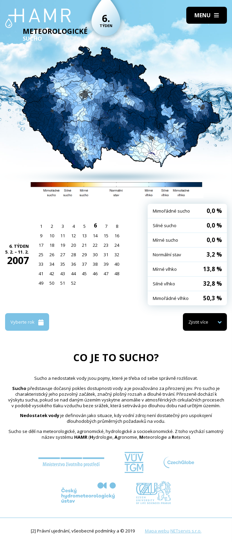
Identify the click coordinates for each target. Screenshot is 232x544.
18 (51, 245)
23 (106, 245)
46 (95, 273)
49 (41, 283)
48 (116, 273)
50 (51, 283)
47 (106, 273)
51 (62, 283)
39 (106, 264)
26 (51, 255)
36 (73, 264)
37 (84, 264)
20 (73, 245)
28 (73, 255)
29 (84, 255)
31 (106, 255)
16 (116, 236)
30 (95, 255)
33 (41, 264)
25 (41, 255)
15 (106, 236)
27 (62, 255)
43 (62, 273)
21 (84, 245)
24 (116, 245)
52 (73, 283)
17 (41, 245)
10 (51, 236)
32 (116, 255)
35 (62, 264)
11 (62, 236)
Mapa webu (157, 531)
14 (95, 236)
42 (51, 273)
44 (73, 273)
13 (84, 236)
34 (51, 264)
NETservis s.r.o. (186, 531)
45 (84, 273)
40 (116, 264)
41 (41, 273)
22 (95, 245)
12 (73, 236)
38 (95, 264)
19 (62, 245)
